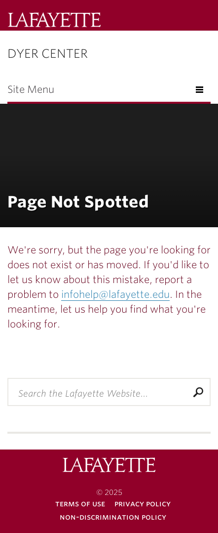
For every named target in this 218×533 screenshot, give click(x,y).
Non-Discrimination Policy (113, 517)
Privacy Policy (142, 503)
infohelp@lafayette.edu (115, 294)
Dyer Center (47, 53)
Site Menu (30, 89)
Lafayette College (54, 21)
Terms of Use (80, 503)
